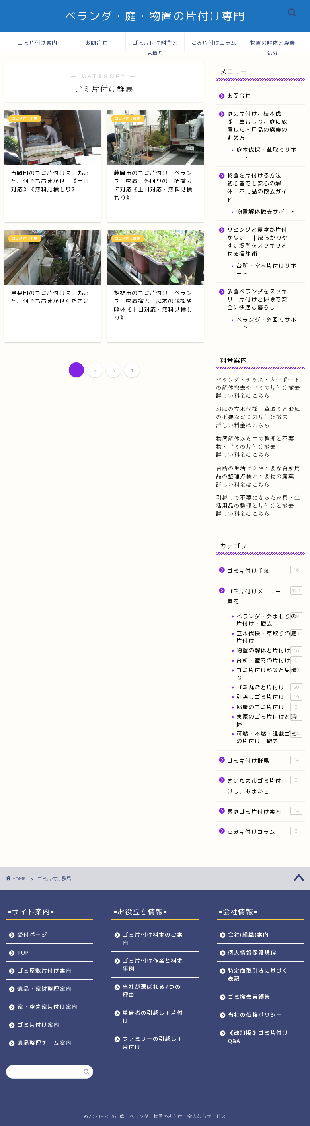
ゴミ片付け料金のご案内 (153, 938)
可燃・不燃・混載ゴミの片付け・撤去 (269, 737)
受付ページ (32, 934)
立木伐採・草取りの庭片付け (269, 636)
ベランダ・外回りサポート (266, 323)
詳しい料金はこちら (243, 425)
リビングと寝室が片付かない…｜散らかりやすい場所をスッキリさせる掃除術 (257, 241)
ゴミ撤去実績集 (249, 996)
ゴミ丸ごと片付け (269, 687)
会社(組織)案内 (248, 934)
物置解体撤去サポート (266, 211)
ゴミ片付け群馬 (264, 760)
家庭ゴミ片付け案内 (264, 811)
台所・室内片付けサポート (266, 269)
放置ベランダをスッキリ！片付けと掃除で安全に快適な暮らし (257, 299)
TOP (23, 952)
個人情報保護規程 (252, 952)
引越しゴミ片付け (269, 697)
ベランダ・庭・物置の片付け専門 (155, 16)
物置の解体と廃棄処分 (272, 45)
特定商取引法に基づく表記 (258, 974)
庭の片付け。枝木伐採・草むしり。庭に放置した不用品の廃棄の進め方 (257, 125)
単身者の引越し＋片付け (153, 1016)
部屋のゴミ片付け (269, 707)
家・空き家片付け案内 (47, 1006)
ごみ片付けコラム (213, 42)
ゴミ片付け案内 (37, 42)
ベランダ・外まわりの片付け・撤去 (269, 619)
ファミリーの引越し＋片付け (153, 1043)
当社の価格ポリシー (255, 1014)
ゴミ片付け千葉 (264, 570)
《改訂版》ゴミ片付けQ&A (258, 1037)
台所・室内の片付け (269, 660)
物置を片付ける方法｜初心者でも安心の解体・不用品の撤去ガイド (257, 187)
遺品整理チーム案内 (44, 1043)
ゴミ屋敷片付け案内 (44, 970)
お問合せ (96, 42)
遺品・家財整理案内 (44, 988)
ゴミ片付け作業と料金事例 (153, 964)
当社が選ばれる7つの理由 (152, 990)
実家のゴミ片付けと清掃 (269, 720)
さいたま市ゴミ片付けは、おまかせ (264, 785)
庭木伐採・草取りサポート (266, 153)
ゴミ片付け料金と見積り (155, 45)
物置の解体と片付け (269, 650)
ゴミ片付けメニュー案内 (264, 595)
